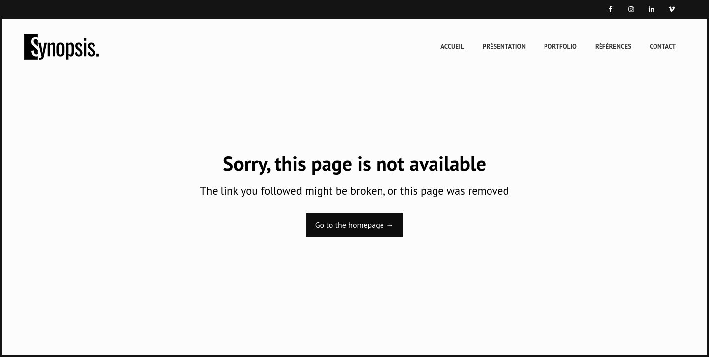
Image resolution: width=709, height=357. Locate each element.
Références (613, 46)
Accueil (452, 46)
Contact (663, 46)
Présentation (504, 46)
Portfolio (560, 46)
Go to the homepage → (354, 225)
